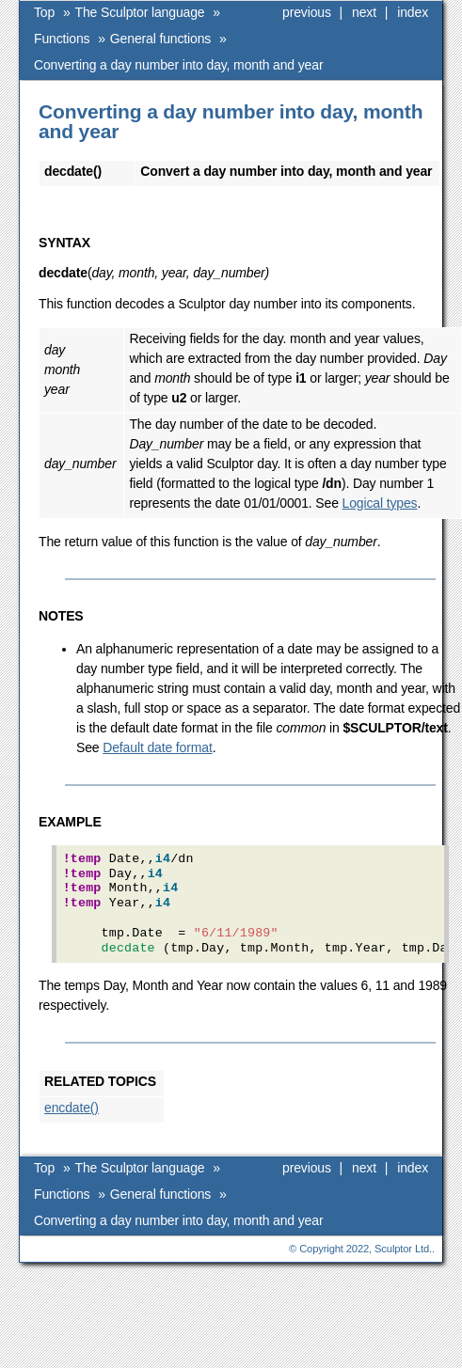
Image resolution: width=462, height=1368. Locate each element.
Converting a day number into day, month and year (178, 64)
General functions (160, 38)
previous (306, 12)
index (412, 12)
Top (44, 12)
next (364, 12)
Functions (61, 38)
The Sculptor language (140, 12)
